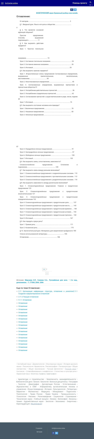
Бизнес (36, 382)
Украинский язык (23, 374)
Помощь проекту (80, 3)
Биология (44, 382)
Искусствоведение (35, 389)
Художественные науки (34, 401)
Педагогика (71, 392)
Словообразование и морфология (39, 371)
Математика (33, 392)
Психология (21, 396)
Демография (33, 384)
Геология (22, 384)
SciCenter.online (11, 3)
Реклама (31, 396)
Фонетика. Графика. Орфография (43, 374)
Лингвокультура (65, 366)
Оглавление (22, 306)
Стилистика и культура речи (65, 371)
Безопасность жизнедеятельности (61, 379)
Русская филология (55, 369)
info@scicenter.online (58, 428)
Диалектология (38, 364)
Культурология (59, 389)
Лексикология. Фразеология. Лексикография (40, 366)
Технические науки (24, 399)
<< (90, 5)
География (73, 382)
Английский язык (24, 364)
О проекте (39, 428)
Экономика (60, 401)
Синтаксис (20, 371)
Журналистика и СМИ (26, 387)
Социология (58, 396)
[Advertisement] (61, 41)
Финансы (72, 399)
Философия (62, 399)
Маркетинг (20, 392)
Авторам (39, 432)
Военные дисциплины (59, 382)
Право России (36, 394)
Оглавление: (23, 303)
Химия (19, 401)
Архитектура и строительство (31, 379)
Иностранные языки (54, 364)
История (48, 389)
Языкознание (36, 404)
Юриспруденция (23, 404)
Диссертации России (51, 384)
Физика (53, 399)
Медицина (45, 392)
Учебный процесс (41, 399)
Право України (51, 394)
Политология (21, 394)
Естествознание (69, 384)
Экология (49, 401)
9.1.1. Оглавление (25, 300)
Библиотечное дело (24, 382)
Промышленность (68, 394)
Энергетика (71, 401)
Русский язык (70, 369)
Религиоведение (44, 396)
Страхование (71, 396)
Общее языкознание (36, 369)
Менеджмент (58, 392)
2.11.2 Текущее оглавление (28, 297)
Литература (71, 389)
